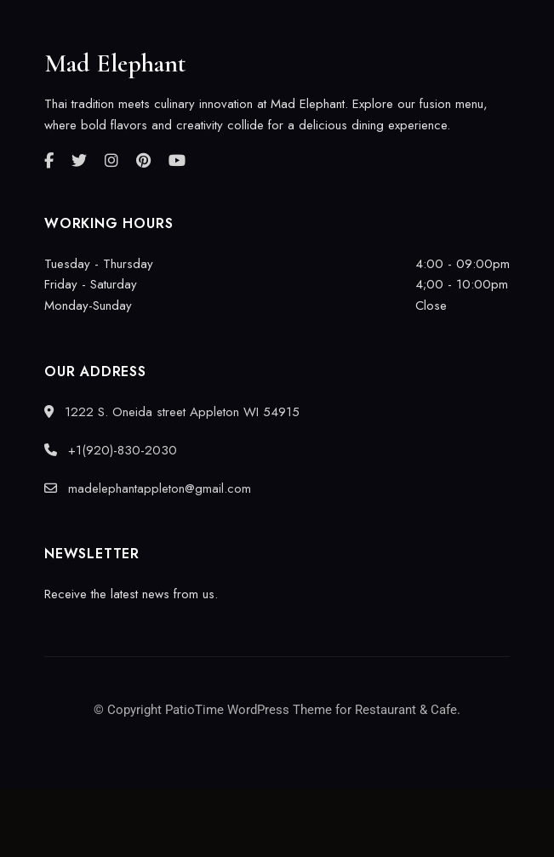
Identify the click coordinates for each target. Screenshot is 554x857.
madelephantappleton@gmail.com (147, 488)
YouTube (177, 161)
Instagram (111, 161)
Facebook (49, 161)
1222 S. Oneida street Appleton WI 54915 (172, 412)
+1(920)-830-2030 (110, 450)
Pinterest (143, 161)
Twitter (79, 161)
